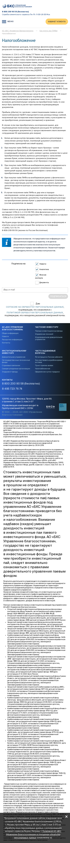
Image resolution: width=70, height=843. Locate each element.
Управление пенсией (44, 334)
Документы (44, 283)
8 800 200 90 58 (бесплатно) (15, 11)
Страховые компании (11, 365)
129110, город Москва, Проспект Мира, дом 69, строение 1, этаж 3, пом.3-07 (27, 400)
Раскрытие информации (12, 340)
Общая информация (10, 333)
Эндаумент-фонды (10, 372)
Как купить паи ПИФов (48, 31)
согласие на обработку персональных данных (35, 307)
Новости (42, 264)
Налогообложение (42, 369)
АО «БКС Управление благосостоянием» (17, 31)
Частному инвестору (46, 327)
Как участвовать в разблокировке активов (49, 361)
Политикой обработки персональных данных (35, 313)
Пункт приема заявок (44, 365)
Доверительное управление (13, 357)
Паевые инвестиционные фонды (49, 331)
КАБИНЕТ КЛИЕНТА (57, 22)
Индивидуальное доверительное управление (49, 338)
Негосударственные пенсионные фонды (16, 361)
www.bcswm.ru (14, 460)
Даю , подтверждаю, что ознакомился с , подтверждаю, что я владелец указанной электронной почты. (35, 309)
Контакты (6, 343)
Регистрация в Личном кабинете (49, 357)
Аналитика (44, 269)
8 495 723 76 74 (12, 389)
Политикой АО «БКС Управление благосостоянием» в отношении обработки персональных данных (33, 834)
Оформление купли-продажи (47, 372)
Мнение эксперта (40, 276)
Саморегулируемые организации (16, 369)
